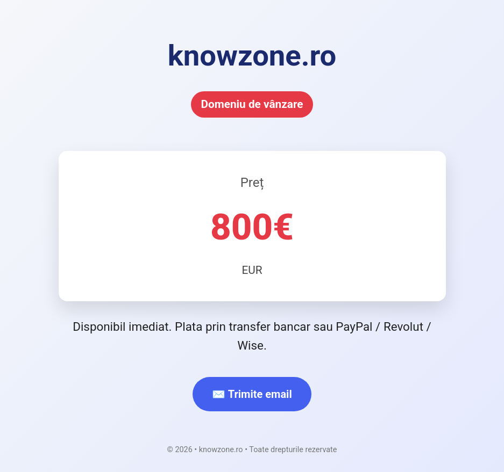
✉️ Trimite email (252, 394)
